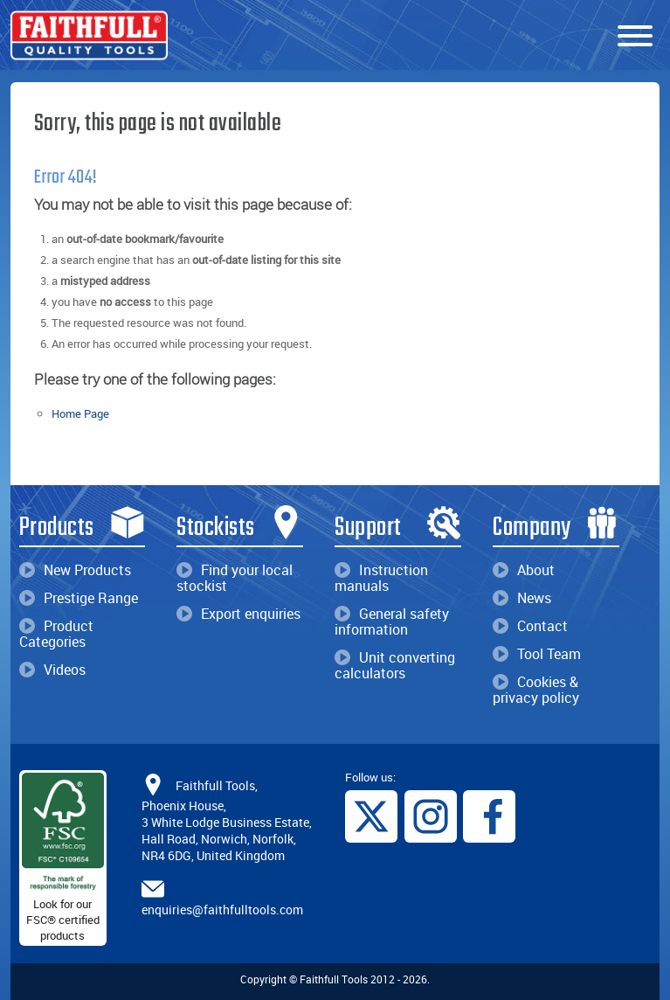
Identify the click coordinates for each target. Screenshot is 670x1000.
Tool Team (537, 653)
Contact (530, 625)
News (522, 598)
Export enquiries (238, 613)
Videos (52, 669)
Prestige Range (78, 598)
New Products (75, 570)
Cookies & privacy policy (536, 689)
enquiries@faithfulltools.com (222, 909)
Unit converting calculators (395, 665)
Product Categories (56, 633)
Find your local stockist (234, 577)
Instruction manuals (381, 577)
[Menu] (635, 36)
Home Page (80, 413)
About (524, 570)
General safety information (392, 621)
